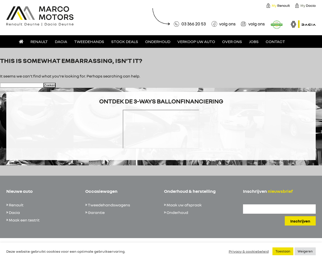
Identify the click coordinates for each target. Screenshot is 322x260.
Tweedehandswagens (109, 204)
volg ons (227, 23)
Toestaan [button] (282, 251)
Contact (275, 41)
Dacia (308, 5)
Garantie (96, 212)
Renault (281, 5)
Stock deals (124, 41)
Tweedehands (89, 41)
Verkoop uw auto (196, 41)
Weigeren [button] (305, 251)
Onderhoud (157, 41)
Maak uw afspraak (184, 204)
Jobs (254, 41)
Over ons (232, 41)
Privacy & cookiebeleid (249, 251)
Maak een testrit (24, 219)
